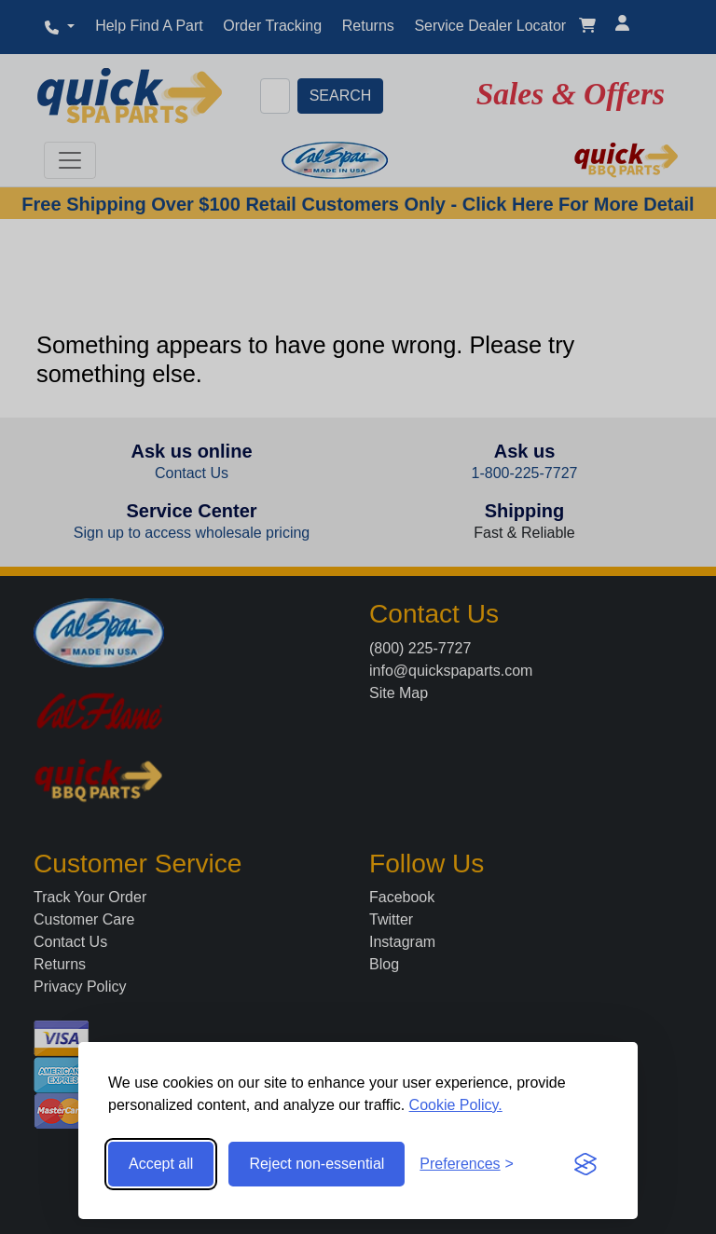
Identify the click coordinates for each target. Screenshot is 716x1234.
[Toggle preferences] (467, 1164)
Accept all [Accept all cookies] (161, 1164)
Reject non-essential (316, 1164)
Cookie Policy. (456, 1105)
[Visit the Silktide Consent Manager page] (585, 1164)
